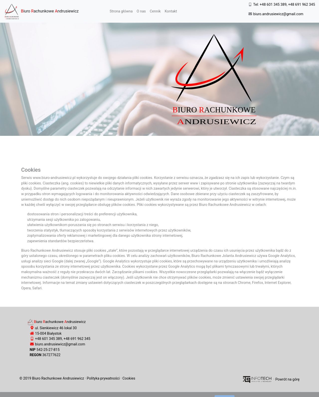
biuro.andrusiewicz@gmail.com (278, 14)
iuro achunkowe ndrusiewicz (41, 11)
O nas (141, 11)
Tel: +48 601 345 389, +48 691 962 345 (283, 4)
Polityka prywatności (103, 378)
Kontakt (171, 11)
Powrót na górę (287, 379)
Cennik (155, 11)
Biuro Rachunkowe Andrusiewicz (58, 378)
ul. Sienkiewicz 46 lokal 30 (55, 328)
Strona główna (122, 10)
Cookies (128, 378)
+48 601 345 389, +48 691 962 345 (62, 339)
